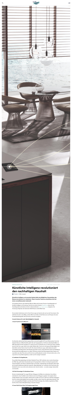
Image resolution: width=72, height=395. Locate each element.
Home (48, 284)
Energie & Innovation (17, 284)
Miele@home (45, 305)
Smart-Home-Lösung (43, 307)
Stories (51, 284)
